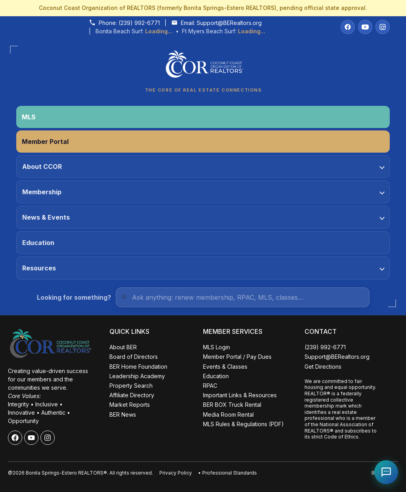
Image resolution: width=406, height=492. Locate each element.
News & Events (203, 217)
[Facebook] (348, 27)
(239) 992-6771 (139, 22)
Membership (203, 192)
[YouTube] (365, 27)
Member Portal (45, 141)
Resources (203, 268)
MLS (29, 117)
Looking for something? (74, 297)
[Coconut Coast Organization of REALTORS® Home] (203, 66)
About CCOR (203, 166)
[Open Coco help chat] (386, 472)
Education (38, 243)
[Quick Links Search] (243, 297)
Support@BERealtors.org (229, 22)
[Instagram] (382, 27)
